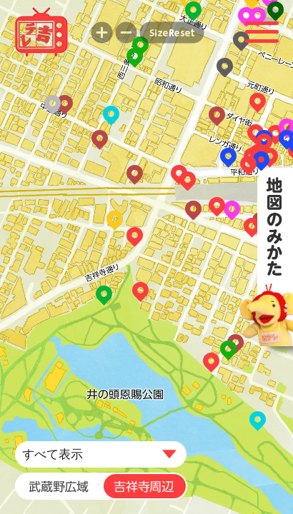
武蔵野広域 (57, 486)
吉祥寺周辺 (142, 486)
